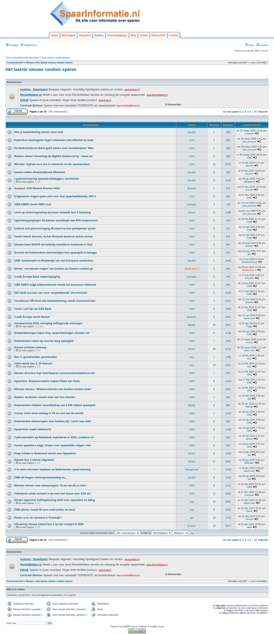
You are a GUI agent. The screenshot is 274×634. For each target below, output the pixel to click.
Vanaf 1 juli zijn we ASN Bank (32, 308)
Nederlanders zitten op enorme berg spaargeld (43, 341)
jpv (249, 254)
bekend (249, 302)
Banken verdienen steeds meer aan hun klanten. (45, 397)
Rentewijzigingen (117, 35)
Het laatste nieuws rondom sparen (54, 62)
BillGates (249, 462)
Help (249, 45)
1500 (191, 140)
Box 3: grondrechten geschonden (35, 357)
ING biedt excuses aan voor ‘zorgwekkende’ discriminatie (50, 292)
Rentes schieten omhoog (30, 347)
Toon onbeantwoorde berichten (22, 57)
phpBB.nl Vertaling (137, 629)
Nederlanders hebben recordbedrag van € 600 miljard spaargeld (54, 405)
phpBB (125, 626)
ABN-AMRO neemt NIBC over (33, 204)
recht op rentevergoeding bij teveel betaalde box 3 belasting (52, 212)
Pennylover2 (192, 469)
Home (54, 35)
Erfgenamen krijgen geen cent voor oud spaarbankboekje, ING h (55, 196)
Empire (192, 525)
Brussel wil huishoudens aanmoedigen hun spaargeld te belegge (55, 252)
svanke (249, 189)
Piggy (249, 326)
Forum (143, 35)
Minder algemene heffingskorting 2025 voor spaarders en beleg (54, 500)
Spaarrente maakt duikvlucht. (33, 429)
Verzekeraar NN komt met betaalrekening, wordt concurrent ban (54, 300)
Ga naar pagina (231, 111)
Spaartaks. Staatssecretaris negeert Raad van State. (47, 381)
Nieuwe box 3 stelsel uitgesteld (34, 459)
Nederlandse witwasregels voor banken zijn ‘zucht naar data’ (52, 421)
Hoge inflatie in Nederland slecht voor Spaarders (45, 453)
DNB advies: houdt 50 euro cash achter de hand (44, 509)
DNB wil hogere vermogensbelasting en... (40, 477)
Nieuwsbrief (158, 35)
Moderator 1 (192, 268)
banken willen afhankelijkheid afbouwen (39, 172)
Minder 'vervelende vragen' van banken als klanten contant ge (53, 268)
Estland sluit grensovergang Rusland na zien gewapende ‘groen (55, 228)
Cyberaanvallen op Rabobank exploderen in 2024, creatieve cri (54, 437)
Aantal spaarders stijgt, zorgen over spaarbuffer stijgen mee (52, 445)
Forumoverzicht (15, 62)
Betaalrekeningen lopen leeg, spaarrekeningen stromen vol (51, 333)
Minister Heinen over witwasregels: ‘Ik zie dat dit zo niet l (50, 485)
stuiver (249, 342)
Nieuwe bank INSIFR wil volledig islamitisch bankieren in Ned (53, 244)
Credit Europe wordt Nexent (32, 316)
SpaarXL (192, 317)
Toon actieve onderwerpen (55, 57)
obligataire (249, 181)
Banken (99, 35)
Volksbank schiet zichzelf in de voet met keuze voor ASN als (52, 493)
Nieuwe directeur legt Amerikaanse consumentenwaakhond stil (54, 373)
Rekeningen (68, 35)
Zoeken (262, 45)
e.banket (249, 133)
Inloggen (12, 45)
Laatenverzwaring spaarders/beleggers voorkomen (46, 178)
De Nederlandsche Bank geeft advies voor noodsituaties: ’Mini (53, 148)
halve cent (249, 318)
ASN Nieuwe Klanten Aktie (43, 188)
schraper (192, 204)
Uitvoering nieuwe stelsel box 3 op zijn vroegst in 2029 (49, 524)
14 (255, 111)
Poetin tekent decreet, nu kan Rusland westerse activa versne (53, 236)
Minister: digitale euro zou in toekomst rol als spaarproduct (52, 164)
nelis (249, 527)
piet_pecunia (249, 141)
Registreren (29, 45)
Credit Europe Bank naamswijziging (37, 276)
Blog (133, 35)
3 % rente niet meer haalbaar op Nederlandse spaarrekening (52, 469)
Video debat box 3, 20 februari (33, 363)
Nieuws (30, 62)
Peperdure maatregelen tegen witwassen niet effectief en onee (53, 140)
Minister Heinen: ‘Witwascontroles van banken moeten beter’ (53, 389)
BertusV (191, 188)
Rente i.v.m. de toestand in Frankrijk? (38, 517)
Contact (173, 35)
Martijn (191, 325)
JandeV (192, 132)
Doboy (191, 461)
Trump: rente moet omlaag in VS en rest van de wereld (48, 413)
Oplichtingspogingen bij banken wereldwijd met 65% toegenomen (56, 220)
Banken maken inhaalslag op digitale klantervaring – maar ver (53, 156)
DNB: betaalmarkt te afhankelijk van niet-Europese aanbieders (53, 260)
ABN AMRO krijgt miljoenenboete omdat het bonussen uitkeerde (55, 284)
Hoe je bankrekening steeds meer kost (38, 132)
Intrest (191, 212)
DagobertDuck (249, 262)
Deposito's (85, 35)
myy (191, 357)
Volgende (263, 111)
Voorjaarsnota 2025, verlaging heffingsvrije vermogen (48, 323)
